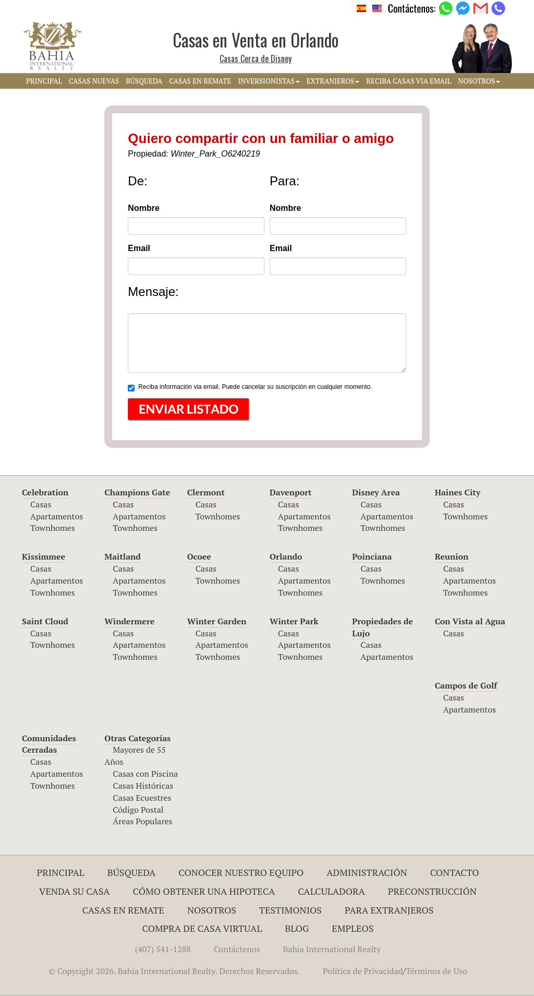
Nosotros (211, 910)
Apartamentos (56, 516)
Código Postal (138, 809)
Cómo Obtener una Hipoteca (204, 891)
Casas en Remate (123, 910)
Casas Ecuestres (142, 797)
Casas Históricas (143, 785)
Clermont (206, 492)
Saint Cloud (45, 621)
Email (139, 248)
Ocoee (199, 556)
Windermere (129, 621)
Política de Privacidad (363, 971)
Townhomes (52, 527)
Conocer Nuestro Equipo (241, 872)
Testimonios (290, 910)
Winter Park (294, 621)
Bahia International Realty (332, 949)
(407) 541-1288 (163, 949)
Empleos (352, 928)
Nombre (143, 208)
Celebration (45, 492)
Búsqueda (131, 872)
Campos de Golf (466, 685)
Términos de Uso (436, 971)
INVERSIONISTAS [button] (269, 81)
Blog (297, 928)
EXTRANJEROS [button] (333, 81)
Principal (60, 872)
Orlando (286, 556)
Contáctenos (237, 949)
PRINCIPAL (44, 81)
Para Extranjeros (389, 910)
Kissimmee (43, 556)
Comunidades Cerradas (49, 744)
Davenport (291, 492)
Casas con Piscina (145, 773)
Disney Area (376, 492)
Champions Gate (137, 492)
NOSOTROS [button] (479, 81)
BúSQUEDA (144, 81)
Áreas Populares (142, 821)
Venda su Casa (74, 891)
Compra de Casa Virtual (202, 928)
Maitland (122, 556)
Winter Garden (217, 621)
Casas (40, 504)
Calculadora (331, 891)
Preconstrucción (432, 891)
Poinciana (372, 556)
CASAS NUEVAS (94, 81)
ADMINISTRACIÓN (366, 872)
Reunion (452, 556)
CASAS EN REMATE (200, 81)
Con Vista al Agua (470, 621)
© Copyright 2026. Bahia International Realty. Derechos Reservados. (174, 971)
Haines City (457, 492)
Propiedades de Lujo (382, 627)
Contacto (454, 872)
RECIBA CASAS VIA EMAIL (408, 81)
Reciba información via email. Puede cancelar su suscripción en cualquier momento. (250, 387)
